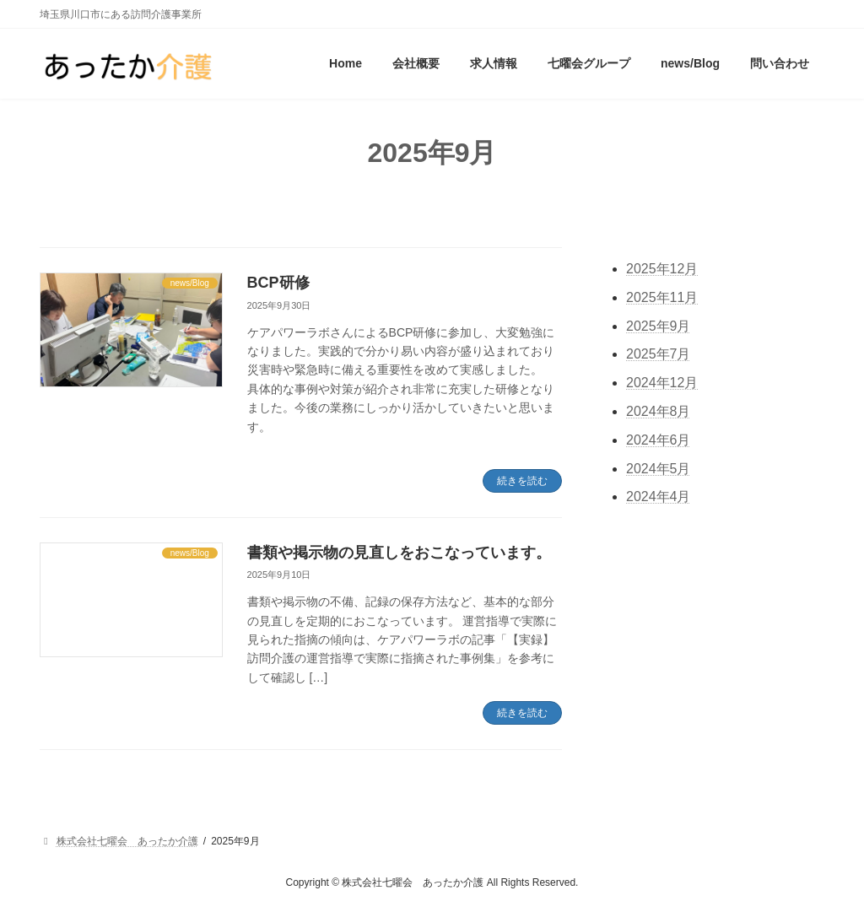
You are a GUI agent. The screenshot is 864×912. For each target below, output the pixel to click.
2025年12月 (662, 269)
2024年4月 (658, 497)
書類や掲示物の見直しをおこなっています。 (399, 552)
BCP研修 (278, 282)
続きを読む (522, 481)
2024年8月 (658, 411)
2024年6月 (658, 440)
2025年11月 (662, 297)
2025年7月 (658, 355)
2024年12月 (662, 383)
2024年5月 (658, 468)
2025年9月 (658, 326)
